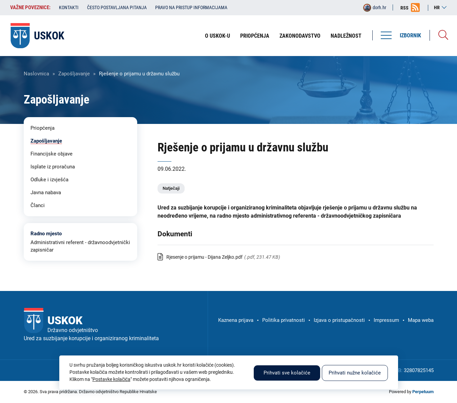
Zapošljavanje (74, 74)
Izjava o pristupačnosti (339, 320)
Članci (37, 205)
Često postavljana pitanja (117, 7)
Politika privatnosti (283, 320)
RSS (404, 8)
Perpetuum (423, 391)
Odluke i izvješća (49, 180)
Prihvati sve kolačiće (287, 373)
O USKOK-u (217, 36)
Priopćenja (254, 36)
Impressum (386, 320)
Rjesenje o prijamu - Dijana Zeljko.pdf (204, 257)
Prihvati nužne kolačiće (355, 373)
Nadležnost (346, 36)
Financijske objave (51, 154)
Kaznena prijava (235, 320)
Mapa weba (421, 320)
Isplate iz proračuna (52, 167)
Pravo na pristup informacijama (191, 7)
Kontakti (69, 7)
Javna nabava (45, 192)
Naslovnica (36, 74)
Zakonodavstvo (299, 36)
